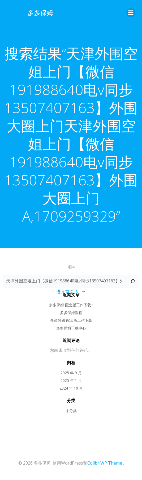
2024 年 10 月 (71, 388)
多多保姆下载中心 (71, 328)
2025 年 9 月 (71, 372)
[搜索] (132, 281)
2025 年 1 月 (71, 380)
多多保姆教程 (71, 312)
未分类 (71, 410)
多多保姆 (40, 12)
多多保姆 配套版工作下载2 (71, 304)
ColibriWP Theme (104, 463)
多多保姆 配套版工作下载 (71, 320)
